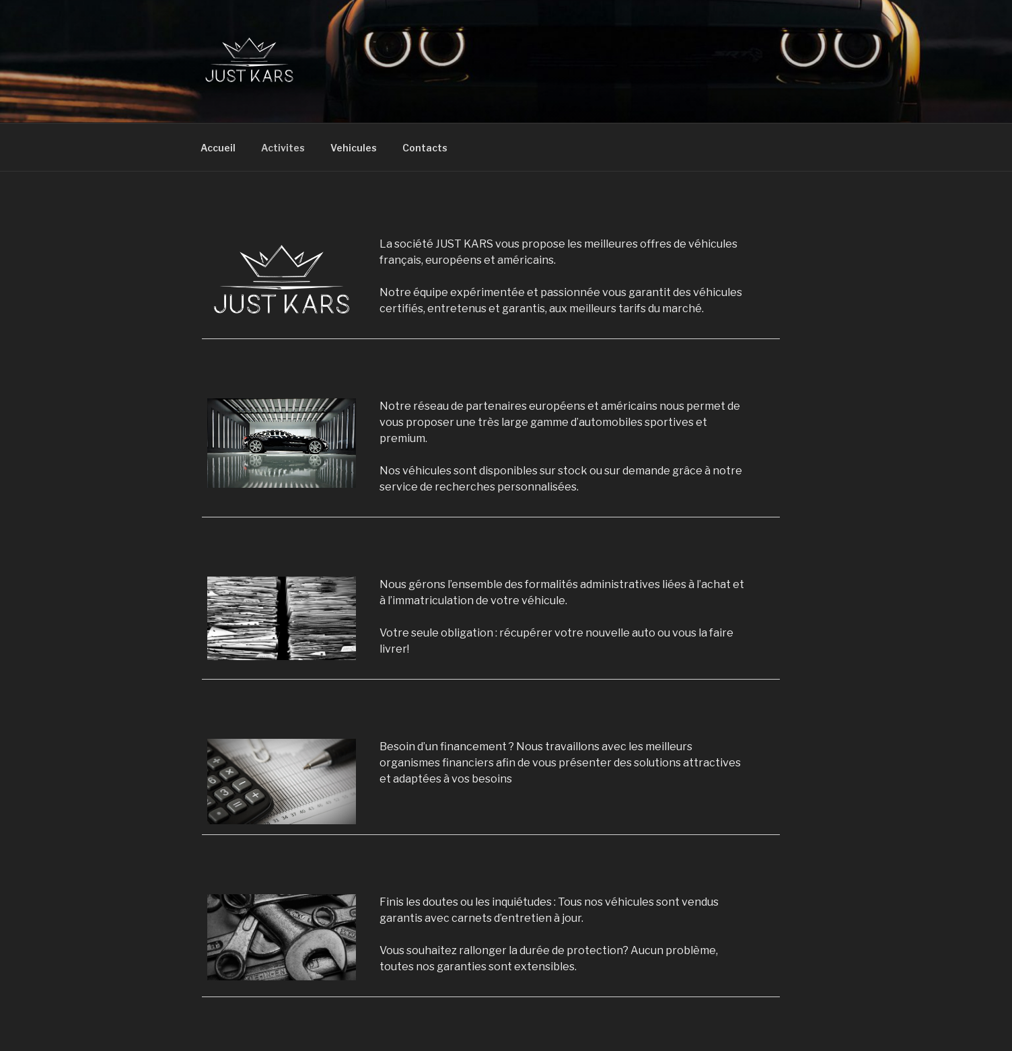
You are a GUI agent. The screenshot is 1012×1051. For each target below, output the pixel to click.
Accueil (218, 147)
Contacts (424, 147)
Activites (283, 147)
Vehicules (353, 147)
